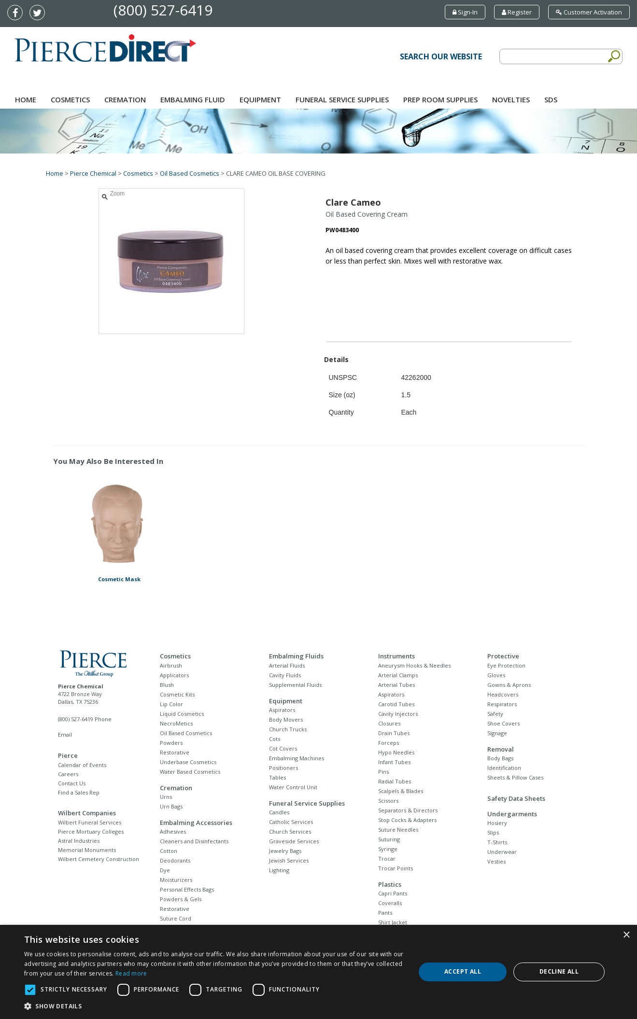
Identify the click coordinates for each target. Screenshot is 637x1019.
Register (517, 12)
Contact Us (71, 783)
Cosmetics (70, 99)
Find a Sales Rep (78, 792)
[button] (214, 1006)
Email (65, 734)
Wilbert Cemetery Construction (98, 859)
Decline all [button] (559, 971)
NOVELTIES (511, 99)
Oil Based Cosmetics (189, 173)
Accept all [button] (462, 971)
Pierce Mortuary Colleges (91, 831)
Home (25, 99)
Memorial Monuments (87, 849)
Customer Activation (589, 12)
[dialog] (318, 972)
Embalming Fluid (192, 99)
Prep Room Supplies (440, 99)
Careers (68, 774)
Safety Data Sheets (516, 798)
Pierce (68, 755)
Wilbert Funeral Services (89, 822)
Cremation (125, 99)
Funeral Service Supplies (342, 99)
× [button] (626, 935)
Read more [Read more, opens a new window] (131, 973)
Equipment (260, 99)
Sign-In (465, 12)
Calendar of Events (82, 764)
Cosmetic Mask (119, 579)
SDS (550, 99)
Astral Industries (78, 840)
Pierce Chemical (93, 173)
